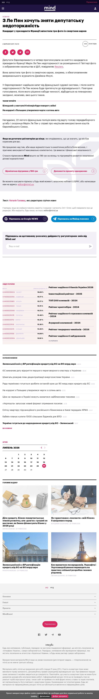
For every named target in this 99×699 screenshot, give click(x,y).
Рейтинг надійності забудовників (67, 336)
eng (8, 2)
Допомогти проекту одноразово (74, 171)
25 (38, 466)
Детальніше (45, 696)
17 (31, 462)
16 (25, 462)
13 (6, 462)
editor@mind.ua (26, 184)
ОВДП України (9, 284)
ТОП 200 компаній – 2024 (63, 300)
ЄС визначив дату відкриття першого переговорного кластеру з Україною (42, 371)
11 (37, 458)
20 (6, 466)
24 (31, 466)
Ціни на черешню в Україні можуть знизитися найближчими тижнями (39, 397)
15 (18, 462)
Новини (6, 17)
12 (44, 458)
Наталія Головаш (17, 201)
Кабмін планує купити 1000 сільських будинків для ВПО (32, 417)
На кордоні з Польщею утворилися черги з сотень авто (31, 110)
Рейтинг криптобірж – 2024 (64, 307)
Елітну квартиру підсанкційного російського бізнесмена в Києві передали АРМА (45, 410)
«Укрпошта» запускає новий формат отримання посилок (33, 403)
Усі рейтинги (53, 341)
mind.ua (6, 663)
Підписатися (91, 2)
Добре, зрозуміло (60, 696)
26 (44, 466)
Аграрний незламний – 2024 (64, 323)
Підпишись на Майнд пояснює (73, 218)
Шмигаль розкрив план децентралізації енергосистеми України (36, 377)
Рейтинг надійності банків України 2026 (71, 287)
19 (44, 462)
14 (12, 462)
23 (25, 466)
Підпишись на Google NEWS (25, 218)
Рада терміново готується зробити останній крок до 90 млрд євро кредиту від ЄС (46, 384)
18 (38, 462)
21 (12, 466)
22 (19, 466)
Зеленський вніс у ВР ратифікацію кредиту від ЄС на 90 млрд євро (39, 364)
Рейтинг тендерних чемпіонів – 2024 (69, 329)
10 (31, 458)
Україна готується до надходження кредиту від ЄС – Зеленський (38, 423)
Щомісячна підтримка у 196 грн (26, 171)
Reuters (59, 67)
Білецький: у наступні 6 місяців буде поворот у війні (29, 106)
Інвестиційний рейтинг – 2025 (65, 294)
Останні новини (10, 358)
